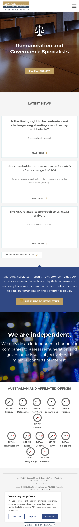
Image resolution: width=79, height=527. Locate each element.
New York (37, 412)
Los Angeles (51, 412)
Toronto (66, 412)
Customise (16, 516)
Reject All (33, 516)
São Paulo (45, 459)
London (37, 427)
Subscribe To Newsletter (39, 301)
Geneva (40, 446)
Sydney (9, 412)
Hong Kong (31, 459)
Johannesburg (11, 446)
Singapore (65, 446)
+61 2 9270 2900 (42, 478)
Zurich (27, 446)
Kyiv (52, 446)
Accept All (49, 516)
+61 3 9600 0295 (42, 488)
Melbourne (23, 412)
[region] (33, 507)
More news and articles (22, 254)
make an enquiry (39, 71)
